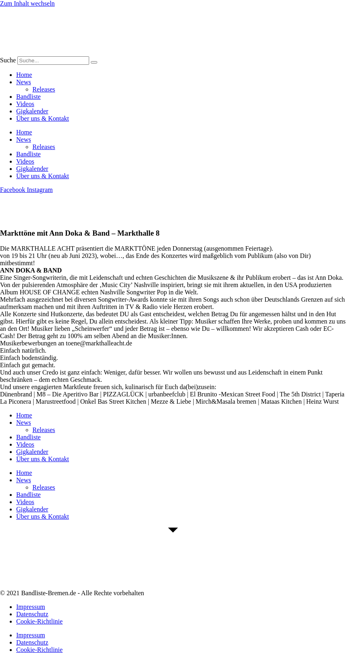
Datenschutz (32, 614)
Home (24, 74)
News (23, 82)
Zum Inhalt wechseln (27, 3)
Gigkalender (32, 111)
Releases (43, 89)
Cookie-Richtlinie (39, 621)
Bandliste (28, 96)
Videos (25, 103)
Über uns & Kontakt (42, 118)
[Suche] (94, 62)
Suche (8, 60)
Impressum (30, 606)
